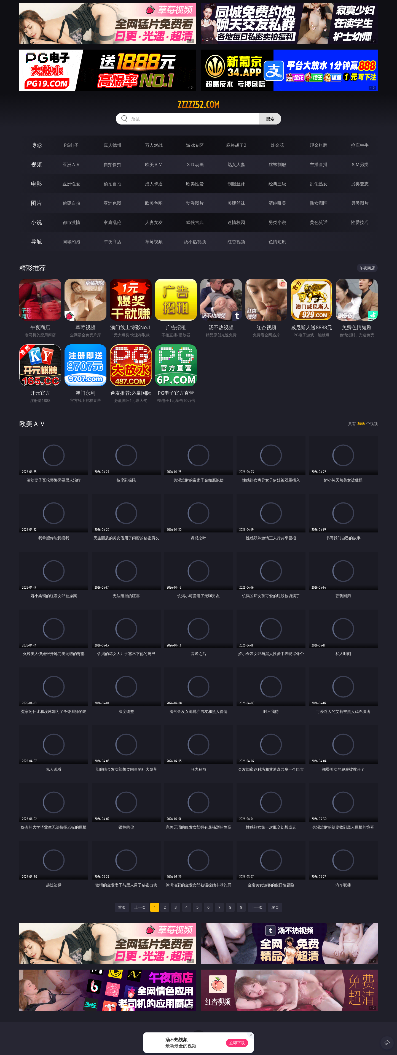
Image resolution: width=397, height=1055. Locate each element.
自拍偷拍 (112, 164)
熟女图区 (319, 203)
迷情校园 (236, 222)
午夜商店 (112, 242)
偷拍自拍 (112, 184)
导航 (36, 241)
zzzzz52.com (198, 104)
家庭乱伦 (112, 222)
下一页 (257, 907)
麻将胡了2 (236, 145)
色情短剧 (277, 242)
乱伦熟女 (319, 184)
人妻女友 (154, 222)
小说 (36, 222)
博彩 (36, 145)
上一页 (140, 907)
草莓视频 (154, 242)
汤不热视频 (195, 242)
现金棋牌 (319, 145)
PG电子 (71, 145)
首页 (122, 907)
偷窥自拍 (71, 203)
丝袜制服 (277, 164)
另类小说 (277, 222)
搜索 (270, 119)
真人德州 (112, 145)
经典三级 (277, 184)
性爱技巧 (360, 222)
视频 (36, 164)
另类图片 (360, 203)
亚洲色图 (112, 203)
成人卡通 (154, 184)
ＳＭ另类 (360, 164)
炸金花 (277, 145)
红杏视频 (236, 242)
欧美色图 (154, 203)
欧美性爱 (195, 184)
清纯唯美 (277, 203)
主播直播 (319, 164)
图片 (36, 203)
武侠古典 (195, 222)
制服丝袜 (236, 184)
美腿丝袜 (236, 203)
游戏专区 (195, 145)
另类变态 (360, 184)
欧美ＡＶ (154, 164)
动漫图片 (195, 203)
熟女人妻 (236, 164)
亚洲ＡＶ (71, 164)
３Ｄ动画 (195, 164)
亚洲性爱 (71, 184)
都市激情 (71, 222)
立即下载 (237, 1042)
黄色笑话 (319, 222)
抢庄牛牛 (360, 145)
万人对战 (154, 145)
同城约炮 (71, 242)
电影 (36, 183)
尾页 (275, 907)
